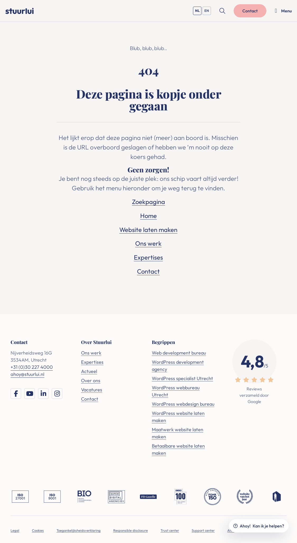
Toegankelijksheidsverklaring (78, 529)
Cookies (38, 529)
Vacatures (91, 389)
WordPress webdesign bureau (183, 403)
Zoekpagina (148, 202)
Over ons (90, 379)
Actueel (89, 370)
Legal (15, 529)
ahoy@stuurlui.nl (27, 373)
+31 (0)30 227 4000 (32, 366)
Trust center (170, 529)
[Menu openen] (283, 11)
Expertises (148, 256)
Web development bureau (179, 352)
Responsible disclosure (130, 529)
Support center (203, 529)
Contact (148, 270)
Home (148, 215)
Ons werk (148, 243)
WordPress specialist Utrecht (182, 377)
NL (198, 11)
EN (207, 11)
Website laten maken (148, 229)
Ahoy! (258, 526)
